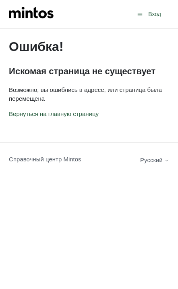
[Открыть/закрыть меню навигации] (140, 13)
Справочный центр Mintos (45, 159)
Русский (154, 160)
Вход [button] (154, 14)
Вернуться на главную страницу (54, 113)
